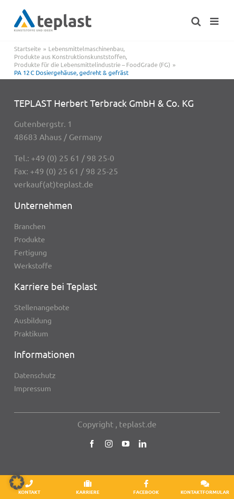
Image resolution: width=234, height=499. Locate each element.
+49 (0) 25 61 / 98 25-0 (72, 158)
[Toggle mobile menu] (215, 21)
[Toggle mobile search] (196, 21)
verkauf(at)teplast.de (53, 184)
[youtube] (125, 443)
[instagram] (109, 443)
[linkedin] (142, 443)
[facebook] (92, 443)
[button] (17, 482)
